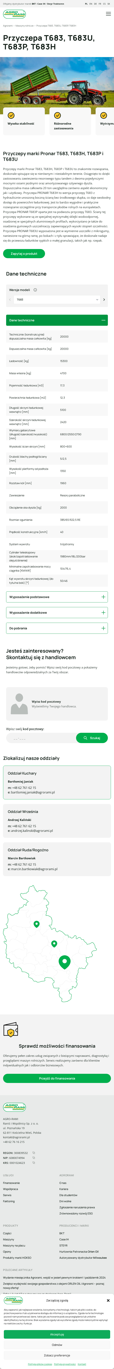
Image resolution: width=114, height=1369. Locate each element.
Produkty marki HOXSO (17, 1257)
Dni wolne (65, 1201)
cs (104, 3)
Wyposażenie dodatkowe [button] (28, 612)
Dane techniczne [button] (21, 320)
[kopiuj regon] (33, 1152)
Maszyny (8, 1239)
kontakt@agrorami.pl (16, 1137)
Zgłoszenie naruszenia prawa (77, 1207)
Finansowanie (11, 1183)
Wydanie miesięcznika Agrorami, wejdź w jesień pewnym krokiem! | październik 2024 (54, 1277)
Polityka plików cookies (40, 1364)
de (95, 3)
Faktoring (9, 1201)
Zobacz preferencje (57, 1355)
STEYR (63, 1245)
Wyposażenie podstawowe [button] (29, 597)
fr (100, 3)
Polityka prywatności (65, 1364)
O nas (62, 1183)
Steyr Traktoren (55, 3)
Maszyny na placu (14, 1245)
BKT (34, 3)
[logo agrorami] (14, 14)
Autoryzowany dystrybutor (83, 1257)
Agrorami (8, 25)
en (90, 3)
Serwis (7, 1195)
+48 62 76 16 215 (14, 1142)
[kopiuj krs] (33, 1162)
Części (7, 1233)
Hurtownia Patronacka (79, 1251)
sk (108, 3)
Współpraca (10, 1189)
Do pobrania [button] (18, 628)
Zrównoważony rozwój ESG (76, 1213)
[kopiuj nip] (33, 1157)
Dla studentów (68, 1195)
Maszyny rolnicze (25, 25)
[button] (108, 1300)
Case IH (41, 3)
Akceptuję (57, 1334)
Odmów (57, 1345)
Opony (7, 1251)
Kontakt (82, 1364)
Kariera (63, 1189)
